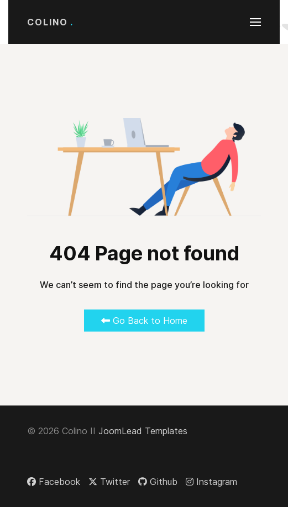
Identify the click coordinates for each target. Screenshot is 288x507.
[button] (255, 22)
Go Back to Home (144, 320)
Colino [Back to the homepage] (50, 22)
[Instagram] (211, 481)
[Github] (157, 481)
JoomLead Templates (142, 430)
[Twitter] (109, 481)
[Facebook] (53, 481)
